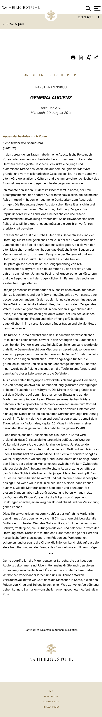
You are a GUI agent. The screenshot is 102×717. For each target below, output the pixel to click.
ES (48, 75)
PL (69, 75)
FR (55, 75)
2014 (21, 24)
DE (34, 75)
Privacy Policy (51, 707)
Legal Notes (51, 696)
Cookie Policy (51, 701)
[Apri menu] (97, 8)
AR (26, 75)
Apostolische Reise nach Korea (25, 136)
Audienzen (10, 24)
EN (41, 75)
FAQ (51, 691)
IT (62, 75)
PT (76, 75)
